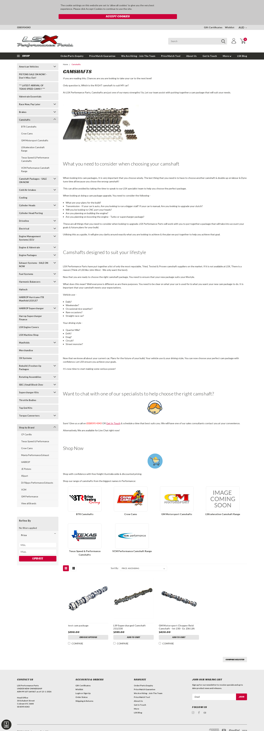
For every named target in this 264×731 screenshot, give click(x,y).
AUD (243, 20)
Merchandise (26, 343)
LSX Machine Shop (29, 327)
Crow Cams (27, 126)
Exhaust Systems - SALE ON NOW (33, 257)
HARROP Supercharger (31, 301)
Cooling (23, 190)
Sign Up (87, 686)
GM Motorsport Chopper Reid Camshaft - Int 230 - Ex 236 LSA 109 (177, 621)
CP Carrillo (26, 427)
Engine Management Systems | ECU (30, 231)
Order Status (81, 690)
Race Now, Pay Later (29, 97)
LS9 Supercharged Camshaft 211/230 (129, 620)
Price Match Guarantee (102, 48)
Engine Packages (28, 248)
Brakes (22, 104)
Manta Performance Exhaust (35, 448)
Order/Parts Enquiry (71, 48)
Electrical (24, 221)
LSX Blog (242, 48)
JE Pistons (26, 461)
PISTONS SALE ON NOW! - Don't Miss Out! (33, 69)
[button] (37, 528)
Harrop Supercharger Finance (30, 310)
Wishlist (229, 20)
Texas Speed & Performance (35, 434)
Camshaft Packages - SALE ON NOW (33, 173)
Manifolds (24, 335)
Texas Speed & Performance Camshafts (35, 152)
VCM (23, 482)
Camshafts (24, 112)
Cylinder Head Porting (31, 206)
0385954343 (23, 20)
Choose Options (88, 630)
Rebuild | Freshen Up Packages (30, 360)
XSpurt (24, 468)
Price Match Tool (170, 48)
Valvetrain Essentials (30, 89)
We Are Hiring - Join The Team (138, 48)
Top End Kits (25, 400)
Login (78, 686)
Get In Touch (210, 48)
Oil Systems (25, 351)
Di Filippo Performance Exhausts (37, 475)
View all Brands (28, 496)
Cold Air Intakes (27, 182)
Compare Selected (234, 652)
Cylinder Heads (27, 198)
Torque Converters (29, 408)
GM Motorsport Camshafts (34, 133)
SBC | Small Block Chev (31, 377)
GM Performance (29, 489)
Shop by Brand (26, 420)
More (227, 48)
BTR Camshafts (28, 119)
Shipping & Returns (84, 694)
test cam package (78, 618)
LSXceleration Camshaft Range (32, 142)
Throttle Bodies (27, 393)
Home (65, 57)
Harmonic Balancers (29, 274)
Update (37, 551)
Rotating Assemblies (30, 369)
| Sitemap (49, 724)
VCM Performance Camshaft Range (35, 162)
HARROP (25, 454)
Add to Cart (133, 630)
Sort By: (115, 561)
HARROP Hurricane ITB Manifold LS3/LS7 (31, 292)
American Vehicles (29, 59)
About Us (191, 48)
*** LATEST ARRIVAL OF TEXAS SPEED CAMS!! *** (32, 80)
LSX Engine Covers (29, 320)
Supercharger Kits (29, 385)
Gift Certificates (213, 20)
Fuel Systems (26, 266)
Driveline (24, 213)
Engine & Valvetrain (29, 240)
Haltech (23, 282)
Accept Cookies (175, 6)
